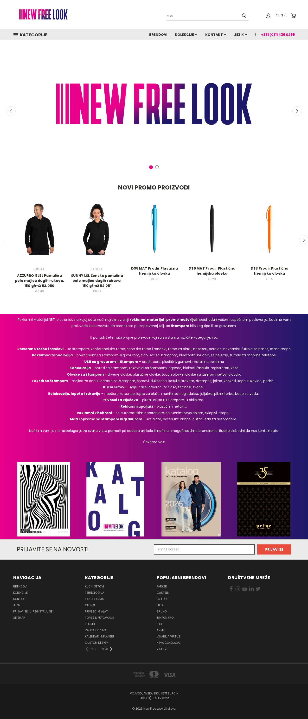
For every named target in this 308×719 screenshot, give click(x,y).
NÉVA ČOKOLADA (168, 643)
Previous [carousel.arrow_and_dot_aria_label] (11, 111)
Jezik (240, 34)
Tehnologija (94, 593)
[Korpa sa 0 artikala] (293, 15)
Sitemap (19, 618)
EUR (281, 16)
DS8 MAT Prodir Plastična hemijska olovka (154, 271)
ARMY (161, 630)
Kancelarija (94, 599)
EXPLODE (162, 599)
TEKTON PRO (165, 618)
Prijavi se (20, 611)
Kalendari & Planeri (99, 636)
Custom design (97, 643)
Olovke (90, 605)
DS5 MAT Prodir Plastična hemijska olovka (212, 271)
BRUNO (162, 611)
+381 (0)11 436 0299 (278, 34)
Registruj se (42, 611)
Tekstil (90, 624)
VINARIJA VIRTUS (168, 636)
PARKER (162, 586)
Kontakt (215, 34)
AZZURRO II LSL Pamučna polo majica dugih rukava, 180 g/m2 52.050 (39, 280)
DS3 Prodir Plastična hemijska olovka (270, 271)
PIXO (160, 605)
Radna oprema (96, 630)
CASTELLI (163, 593)
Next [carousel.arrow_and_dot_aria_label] (297, 111)
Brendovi (158, 34)
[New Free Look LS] (154, 104)
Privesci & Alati (97, 611)
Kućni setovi (94, 586)
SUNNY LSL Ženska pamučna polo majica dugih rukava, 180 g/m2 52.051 (97, 280)
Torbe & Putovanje (99, 618)
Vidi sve (162, 649)
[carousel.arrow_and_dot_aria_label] (157, 167)
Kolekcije (186, 34)
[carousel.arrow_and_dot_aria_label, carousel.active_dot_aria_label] (151, 167)
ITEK (159, 624)
